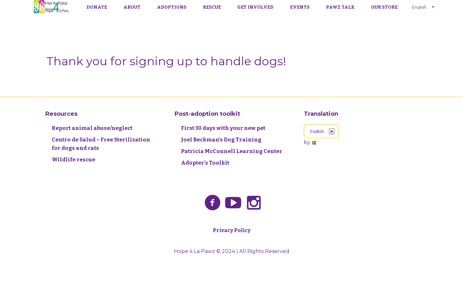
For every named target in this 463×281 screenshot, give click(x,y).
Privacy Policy (231, 230)
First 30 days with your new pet (223, 128)
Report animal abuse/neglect (92, 128)
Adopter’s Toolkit (205, 162)
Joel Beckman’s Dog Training (221, 139)
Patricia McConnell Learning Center (231, 151)
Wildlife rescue (73, 159)
